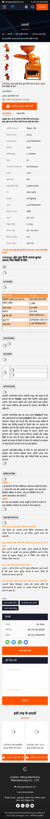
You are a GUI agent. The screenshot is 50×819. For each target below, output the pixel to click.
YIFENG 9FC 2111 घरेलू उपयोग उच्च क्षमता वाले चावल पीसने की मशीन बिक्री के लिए (36, 747)
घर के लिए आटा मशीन (29, 603)
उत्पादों (9, 34)
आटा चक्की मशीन (21, 34)
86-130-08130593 (39, 2)
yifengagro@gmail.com (13, 2)
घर (3, 34)
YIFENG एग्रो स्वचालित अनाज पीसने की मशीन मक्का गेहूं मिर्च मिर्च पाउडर (12, 747)
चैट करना (42, 7)
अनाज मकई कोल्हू (10, 608)
